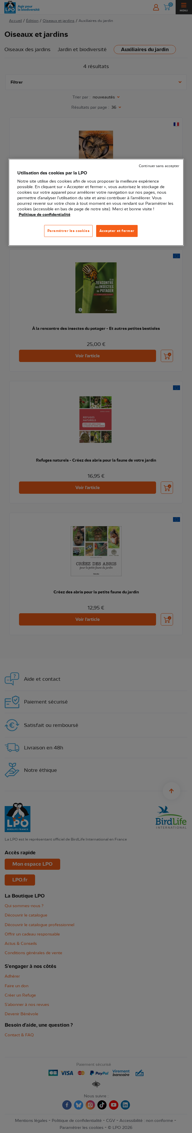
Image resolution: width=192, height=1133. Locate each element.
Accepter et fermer (116, 231)
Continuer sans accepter (159, 166)
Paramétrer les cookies (68, 231)
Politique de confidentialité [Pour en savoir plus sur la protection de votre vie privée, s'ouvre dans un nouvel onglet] (44, 214)
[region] (96, 202)
